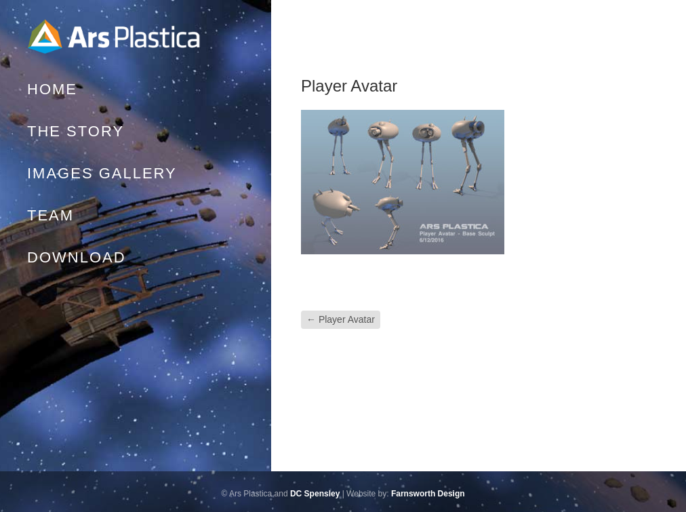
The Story (75, 131)
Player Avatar (340, 319)
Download (76, 257)
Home (115, 37)
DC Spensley (315, 493)
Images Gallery (102, 173)
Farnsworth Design (428, 493)
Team (50, 215)
